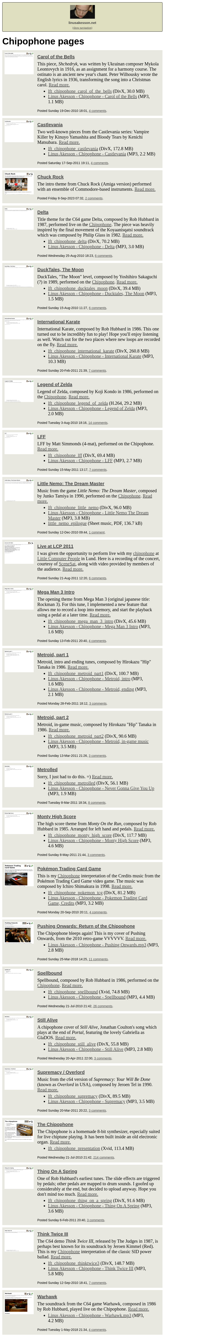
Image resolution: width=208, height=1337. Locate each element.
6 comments (103, 256)
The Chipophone (55, 1124)
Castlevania (50, 124)
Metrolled (47, 769)
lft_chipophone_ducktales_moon (78, 288)
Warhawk (47, 1296)
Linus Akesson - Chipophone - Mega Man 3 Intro (93, 626)
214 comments (103, 1157)
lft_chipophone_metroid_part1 (76, 673)
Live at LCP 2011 (55, 546)
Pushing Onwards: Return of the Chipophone (86, 926)
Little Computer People (58, 558)
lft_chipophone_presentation (74, 1148)
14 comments (97, 423)
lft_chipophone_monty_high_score (80, 835)
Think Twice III (52, 1234)
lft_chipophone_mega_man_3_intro (80, 621)
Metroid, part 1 (53, 654)
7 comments (97, 370)
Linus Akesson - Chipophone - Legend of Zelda (91, 408)
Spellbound (49, 973)
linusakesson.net (82, 23)
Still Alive (47, 1020)
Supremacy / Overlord (61, 1072)
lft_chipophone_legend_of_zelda (78, 403)
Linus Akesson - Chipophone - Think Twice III (90, 1268)
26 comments (102, 1006)
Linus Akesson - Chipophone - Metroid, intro (89, 678)
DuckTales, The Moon (60, 269)
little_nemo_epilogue (67, 523)
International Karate (58, 321)
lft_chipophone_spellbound (73, 991)
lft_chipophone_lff (65, 455)
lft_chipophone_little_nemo (73, 507)
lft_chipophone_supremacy (73, 1096)
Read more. (59, 84)
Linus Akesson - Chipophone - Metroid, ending (91, 689)
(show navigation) (82, 27)
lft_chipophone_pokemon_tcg (75, 892)
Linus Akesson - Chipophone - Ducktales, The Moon (96, 293)
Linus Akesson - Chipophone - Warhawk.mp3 (89, 1315)
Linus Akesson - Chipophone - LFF (80, 460)
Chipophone (100, 224)
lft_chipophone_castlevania (73, 148)
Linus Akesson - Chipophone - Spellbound (87, 997)
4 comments (97, 111)
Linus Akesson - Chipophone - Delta (81, 246)
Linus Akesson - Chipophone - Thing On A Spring (94, 1205)
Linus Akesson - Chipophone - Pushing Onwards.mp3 (97, 944)
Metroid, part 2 (53, 717)
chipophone (143, 553)
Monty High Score (56, 816)
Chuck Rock (50, 176)
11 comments (98, 959)
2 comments (93, 198)
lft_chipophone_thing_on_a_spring (80, 1200)
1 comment (97, 532)
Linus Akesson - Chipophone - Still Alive (85, 1049)
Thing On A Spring (57, 1171)
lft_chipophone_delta (67, 241)
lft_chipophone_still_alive (72, 1043)
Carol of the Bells (56, 56)
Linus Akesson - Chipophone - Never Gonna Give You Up (101, 788)
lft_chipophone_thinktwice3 (73, 1263)
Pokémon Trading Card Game (69, 868)
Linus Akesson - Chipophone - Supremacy (86, 1101)
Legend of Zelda (54, 384)
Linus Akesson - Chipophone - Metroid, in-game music (98, 741)
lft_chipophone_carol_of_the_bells (80, 91)
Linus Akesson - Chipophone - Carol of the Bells (92, 96)
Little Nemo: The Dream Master (70, 483)
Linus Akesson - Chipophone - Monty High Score (93, 840)
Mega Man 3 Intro (55, 592)
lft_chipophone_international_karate (81, 350)
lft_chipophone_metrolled (71, 783)
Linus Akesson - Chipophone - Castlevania (87, 153)
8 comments (96, 802)
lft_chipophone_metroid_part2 (76, 736)
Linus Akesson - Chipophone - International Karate (94, 356)
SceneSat (67, 563)
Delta (42, 212)
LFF (41, 436)
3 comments (98, 703)
